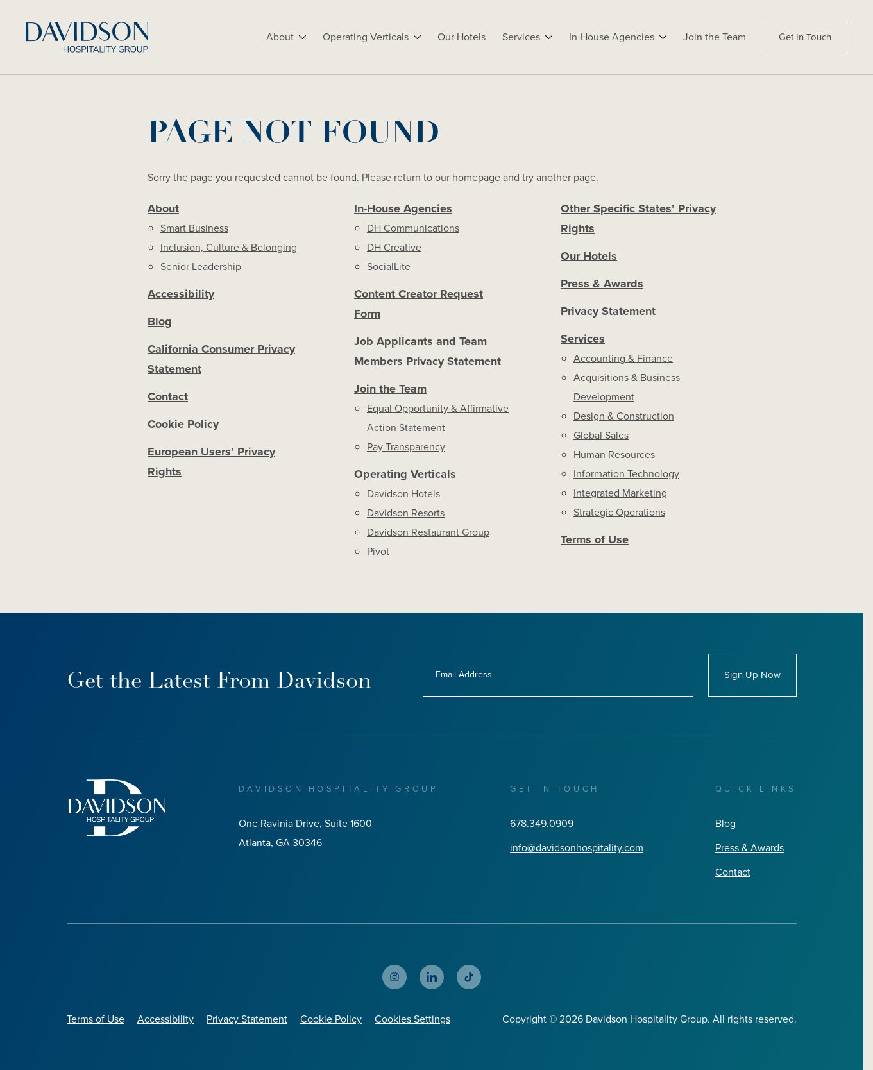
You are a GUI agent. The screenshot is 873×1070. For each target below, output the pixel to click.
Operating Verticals (366, 37)
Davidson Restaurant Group (428, 532)
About (280, 37)
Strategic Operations (619, 512)
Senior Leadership (200, 266)
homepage (476, 177)
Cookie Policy (183, 424)
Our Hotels (461, 37)
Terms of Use (595, 539)
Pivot (378, 551)
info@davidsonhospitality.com (576, 847)
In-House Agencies (611, 37)
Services (521, 37)
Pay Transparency (406, 446)
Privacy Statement (608, 311)
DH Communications (413, 228)
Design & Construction (623, 416)
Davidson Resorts (406, 512)
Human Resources (614, 454)
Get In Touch (805, 37)
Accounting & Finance (623, 358)
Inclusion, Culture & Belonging (228, 247)
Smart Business (194, 228)
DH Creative (394, 247)
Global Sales (601, 435)
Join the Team (714, 37)
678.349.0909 (541, 823)
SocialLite (389, 266)
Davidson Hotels (403, 493)
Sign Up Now (752, 675)
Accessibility (181, 293)
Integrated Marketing (620, 493)
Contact (168, 396)
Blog (160, 321)
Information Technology (626, 473)
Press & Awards (602, 283)
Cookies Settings (412, 1019)
